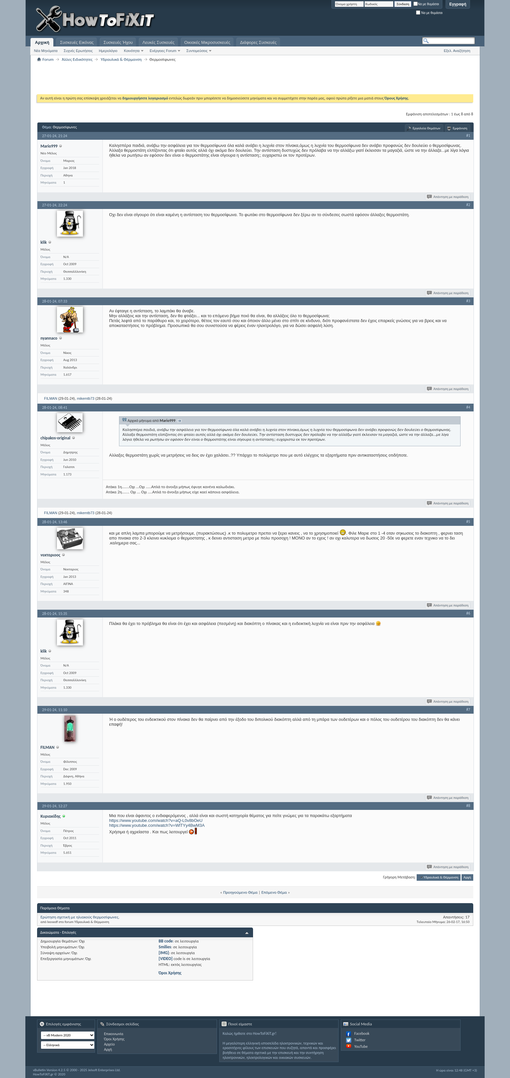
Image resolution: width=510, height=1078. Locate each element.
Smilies (165, 946)
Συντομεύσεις (197, 51)
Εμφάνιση (460, 128)
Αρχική (42, 42)
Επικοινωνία (113, 1034)
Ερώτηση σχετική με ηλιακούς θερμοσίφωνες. (80, 917)
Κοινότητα (132, 51)
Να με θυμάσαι (426, 4)
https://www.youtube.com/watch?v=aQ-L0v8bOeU (156, 820)
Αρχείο (109, 1044)
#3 (468, 301)
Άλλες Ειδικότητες (77, 59)
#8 (468, 805)
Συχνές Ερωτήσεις (78, 51)
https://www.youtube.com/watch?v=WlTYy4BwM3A (157, 825)
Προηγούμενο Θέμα (240, 892)
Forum (48, 59)
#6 (468, 613)
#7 (468, 709)
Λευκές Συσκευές (158, 42)
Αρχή (467, 877)
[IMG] (164, 952)
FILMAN (50, 398)
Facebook (361, 1033)
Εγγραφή (457, 4)
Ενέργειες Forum (163, 51)
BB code (166, 941)
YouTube (361, 1046)
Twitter (359, 1040)
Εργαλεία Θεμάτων (426, 128)
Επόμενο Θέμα (274, 892)
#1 (468, 135)
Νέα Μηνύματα (45, 51)
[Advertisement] (394, 19)
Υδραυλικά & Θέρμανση (121, 59)
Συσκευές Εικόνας (77, 42)
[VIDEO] (166, 958)
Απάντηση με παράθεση (448, 197)
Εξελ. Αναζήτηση (457, 51)
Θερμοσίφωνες (65, 127)
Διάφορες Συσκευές (258, 42)
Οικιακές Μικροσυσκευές (207, 42)
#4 (468, 407)
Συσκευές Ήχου (118, 42)
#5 (468, 521)
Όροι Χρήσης (170, 972)
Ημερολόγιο (108, 51)
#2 (468, 204)
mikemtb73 (85, 398)
